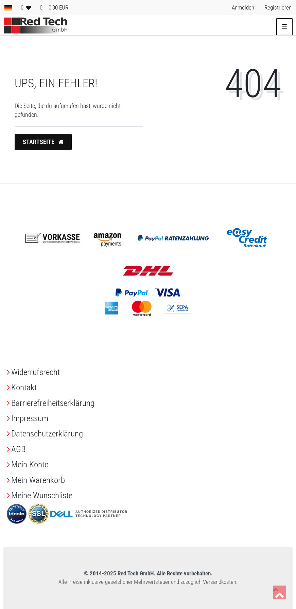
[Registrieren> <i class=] (278, 7)
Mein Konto (30, 464)
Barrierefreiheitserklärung (52, 403)
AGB (18, 449)
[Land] (8, 7)
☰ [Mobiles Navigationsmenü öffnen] (284, 26)
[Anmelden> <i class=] (243, 7)
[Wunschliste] (25, 7)
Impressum (29, 418)
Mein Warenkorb (38, 480)
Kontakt (24, 387)
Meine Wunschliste (41, 495)
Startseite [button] (43, 142)
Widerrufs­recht (35, 372)
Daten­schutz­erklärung (47, 433)
